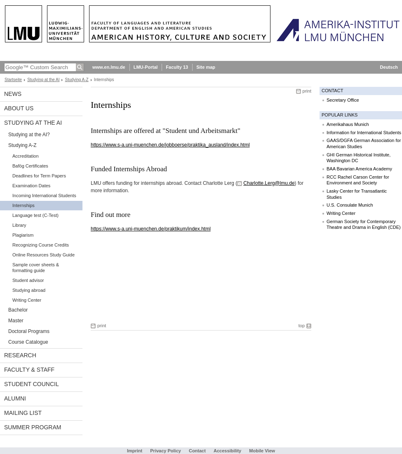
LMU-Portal (146, 67)
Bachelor (18, 310)
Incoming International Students (44, 195)
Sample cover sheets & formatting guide (35, 267)
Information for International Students (364, 132)
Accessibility (228, 450)
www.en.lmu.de (108, 67)
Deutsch (389, 67)
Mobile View (262, 450)
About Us (18, 108)
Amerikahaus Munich (348, 124)
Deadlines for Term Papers (39, 175)
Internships (23, 205)
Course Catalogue (28, 342)
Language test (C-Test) (35, 215)
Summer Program (32, 427)
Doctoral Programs (28, 331)
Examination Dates (31, 185)
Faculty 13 (177, 67)
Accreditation (25, 156)
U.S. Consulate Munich (350, 205)
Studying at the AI (43, 79)
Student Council (31, 384)
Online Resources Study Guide (43, 254)
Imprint (134, 450)
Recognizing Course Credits (40, 244)
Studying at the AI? (29, 134)
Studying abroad (28, 290)
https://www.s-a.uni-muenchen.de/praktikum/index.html (151, 229)
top (302, 325)
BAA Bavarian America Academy (359, 168)
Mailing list (23, 413)
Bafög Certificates (30, 165)
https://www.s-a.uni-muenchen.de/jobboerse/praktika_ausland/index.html (170, 145)
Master (16, 321)
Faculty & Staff (29, 369)
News (12, 94)
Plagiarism (22, 235)
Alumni (15, 398)
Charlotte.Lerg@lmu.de (268, 183)
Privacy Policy (165, 450)
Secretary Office (343, 100)
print (307, 90)
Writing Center (26, 300)
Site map (205, 67)
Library (19, 225)
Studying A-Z (76, 79)
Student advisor (28, 280)
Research (20, 355)
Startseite (13, 79)
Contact (197, 450)
